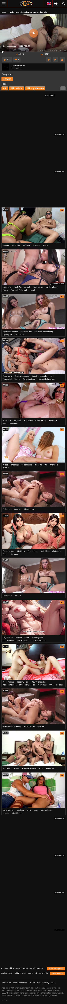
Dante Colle (43, 973)
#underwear (7, 596)
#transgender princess (11, 379)
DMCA (32, 983)
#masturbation (46, 810)
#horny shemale (35, 88)
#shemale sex (40, 420)
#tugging (38, 465)
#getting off (7, 335)
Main (3, 12)
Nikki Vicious (20, 973)
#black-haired (26, 465)
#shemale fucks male (19, 290)
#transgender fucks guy (12, 726)
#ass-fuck (53, 420)
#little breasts (29, 726)
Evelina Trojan (7, 973)
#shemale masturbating (43, 332)
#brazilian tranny (29, 379)
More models (57, 973)
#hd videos (16, 88)
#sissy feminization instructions (15, 641)
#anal (32, 290)
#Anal (25, 968)
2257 (53, 983)
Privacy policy (43, 983)
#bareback (7, 287)
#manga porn (32, 551)
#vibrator (26, 245)
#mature (6, 245)
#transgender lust (56, 685)
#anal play (16, 245)
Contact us (6, 983)
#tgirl (51, 376)
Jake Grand (32, 973)
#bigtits (6, 465)
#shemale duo (26, 332)
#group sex (50, 768)
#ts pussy (14, 554)
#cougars (36, 245)
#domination (38, 287)
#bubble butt (17, 813)
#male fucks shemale (22, 287)
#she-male (7, 420)
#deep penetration (29, 768)
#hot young (56, 551)
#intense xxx (29, 509)
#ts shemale (19, 335)
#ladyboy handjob (22, 638)
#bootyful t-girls (23, 682)
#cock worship (8, 682)
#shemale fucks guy (47, 379)
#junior (5, 554)
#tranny (18, 596)
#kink (29, 810)
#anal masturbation (38, 641)
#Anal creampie (36, 968)
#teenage (15, 465)
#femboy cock (37, 638)
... (63, 88)
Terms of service (20, 983)
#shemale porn (8, 551)
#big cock (17, 420)
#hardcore (54, 465)
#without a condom (10, 423)
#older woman (8, 810)
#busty (5, 290)
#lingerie (6, 813)
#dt (46, 465)
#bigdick (6, 468)
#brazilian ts (7, 376)
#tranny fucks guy (22, 376)
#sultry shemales (39, 682)
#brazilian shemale (39, 376)
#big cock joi (8, 638)
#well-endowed (52, 287)
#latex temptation (9, 685)
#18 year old (6, 968)
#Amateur (17, 968)
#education (7, 509)
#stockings (7, 768)
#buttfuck (21, 551)
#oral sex (17, 509)
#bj (4, 88)
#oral (41, 768)
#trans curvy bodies (27, 685)
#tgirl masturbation (10, 332)
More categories (56, 968)
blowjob (7, 79)
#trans (45, 245)
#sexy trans (42, 685)
